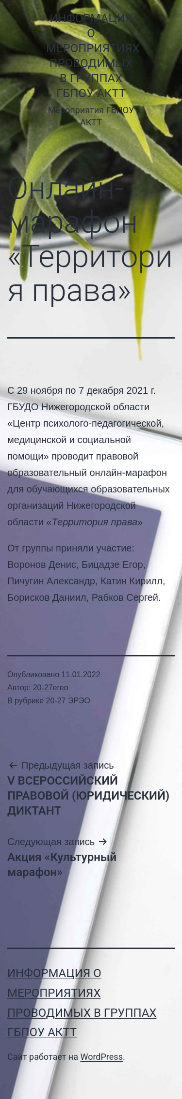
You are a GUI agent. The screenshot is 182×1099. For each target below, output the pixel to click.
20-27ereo (50, 687)
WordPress (101, 1057)
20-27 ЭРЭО (68, 701)
